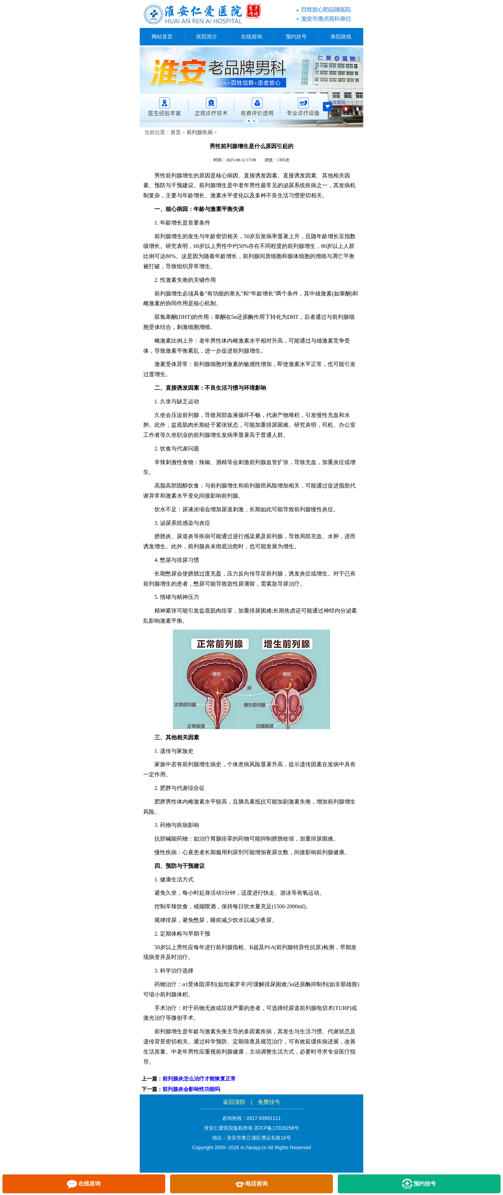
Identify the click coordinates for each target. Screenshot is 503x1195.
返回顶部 (234, 1102)
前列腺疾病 (200, 132)
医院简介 (206, 36)
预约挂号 (296, 36)
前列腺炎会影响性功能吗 (191, 1089)
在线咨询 (251, 36)
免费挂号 (269, 1102)
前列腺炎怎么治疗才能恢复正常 (199, 1079)
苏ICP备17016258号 (276, 1128)
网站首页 (162, 36)
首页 (175, 132)
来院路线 (340, 36)
